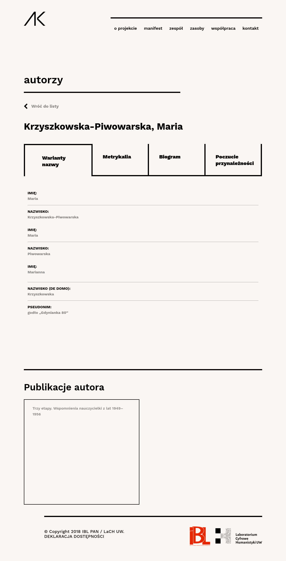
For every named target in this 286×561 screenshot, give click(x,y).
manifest (153, 28)
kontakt (251, 28)
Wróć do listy (45, 106)
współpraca (223, 28)
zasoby (197, 28)
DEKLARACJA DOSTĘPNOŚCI (74, 536)
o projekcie (125, 28)
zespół (176, 28)
